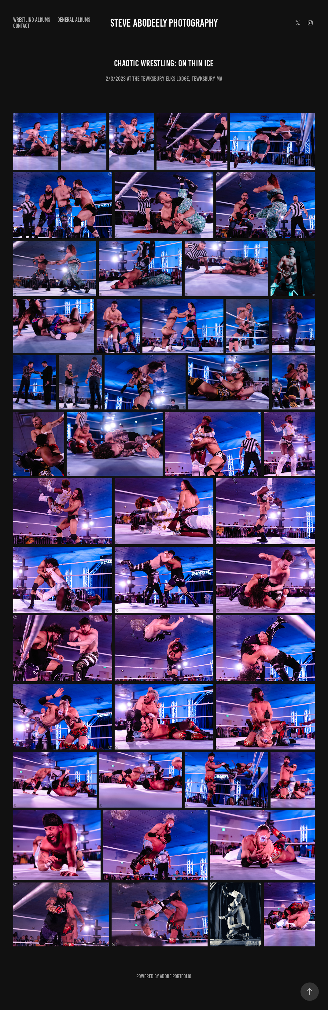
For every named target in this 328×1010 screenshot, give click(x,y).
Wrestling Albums (31, 20)
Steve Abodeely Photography (164, 23)
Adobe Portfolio (175, 976)
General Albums (73, 20)
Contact (21, 26)
